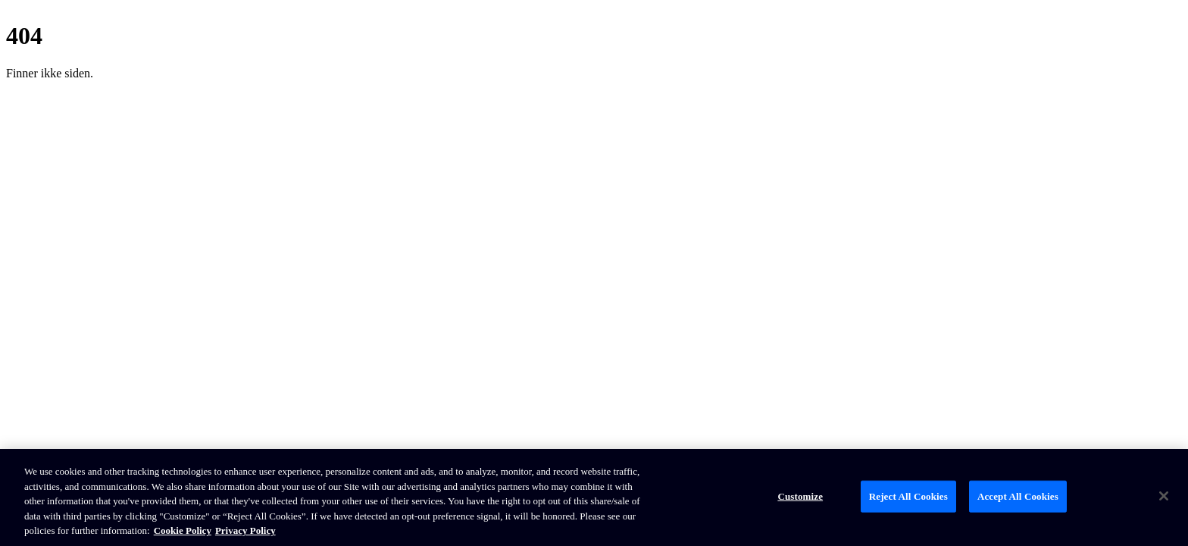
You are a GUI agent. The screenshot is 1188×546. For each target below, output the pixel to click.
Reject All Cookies (908, 496)
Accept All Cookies (1017, 496)
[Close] (1163, 496)
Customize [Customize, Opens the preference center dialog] (800, 496)
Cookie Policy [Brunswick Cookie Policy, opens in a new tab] (182, 530)
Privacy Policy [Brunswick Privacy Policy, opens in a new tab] (245, 530)
